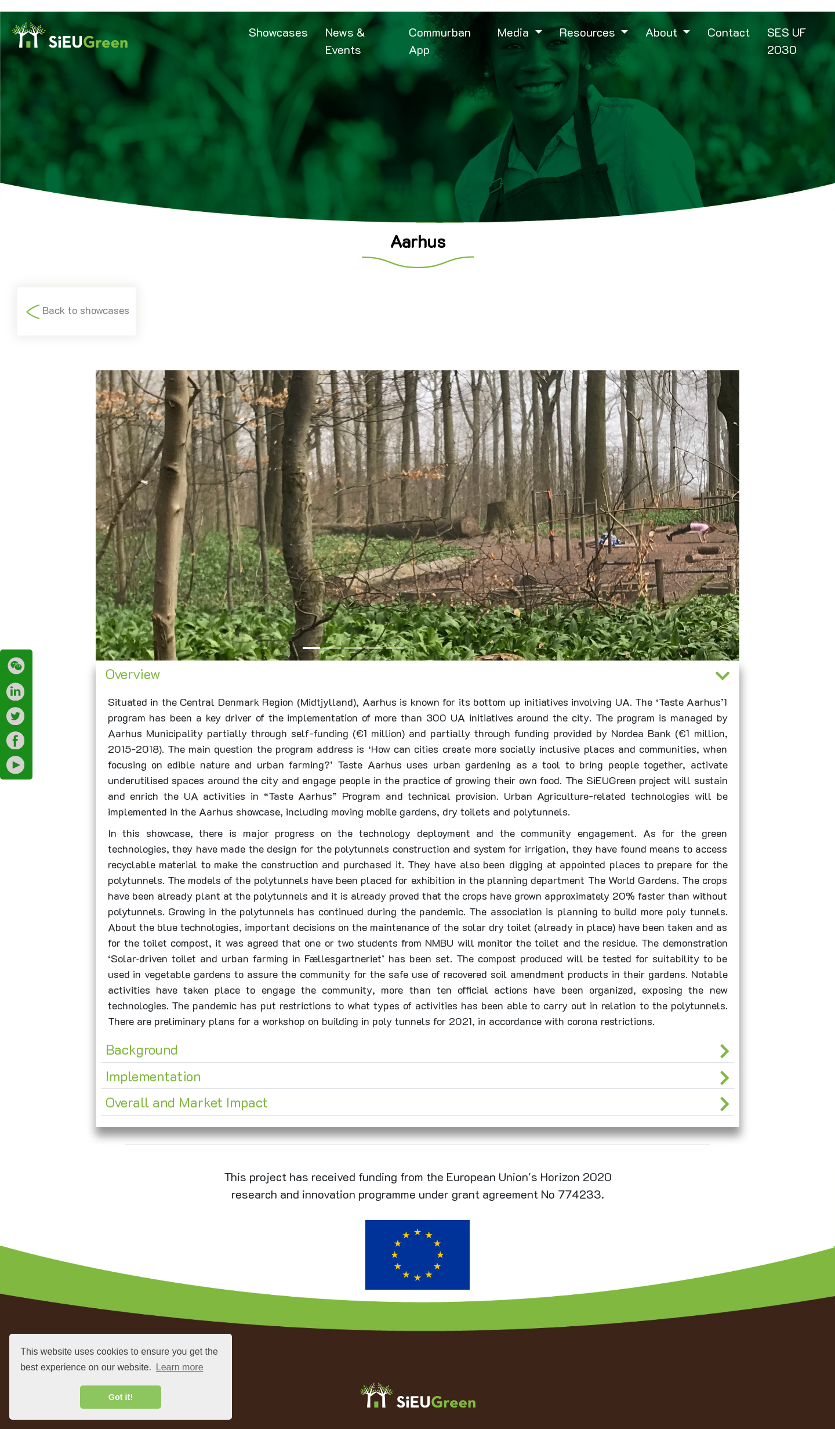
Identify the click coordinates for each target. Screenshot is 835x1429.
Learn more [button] (180, 1367)
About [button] (662, 31)
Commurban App (440, 40)
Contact (728, 31)
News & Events (345, 40)
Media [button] (515, 31)
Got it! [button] (120, 1397)
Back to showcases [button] (76, 311)
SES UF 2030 (786, 40)
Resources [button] (589, 31)
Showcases (278, 31)
